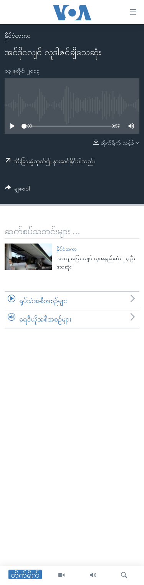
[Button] (17, 189)
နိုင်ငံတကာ (18, 35)
